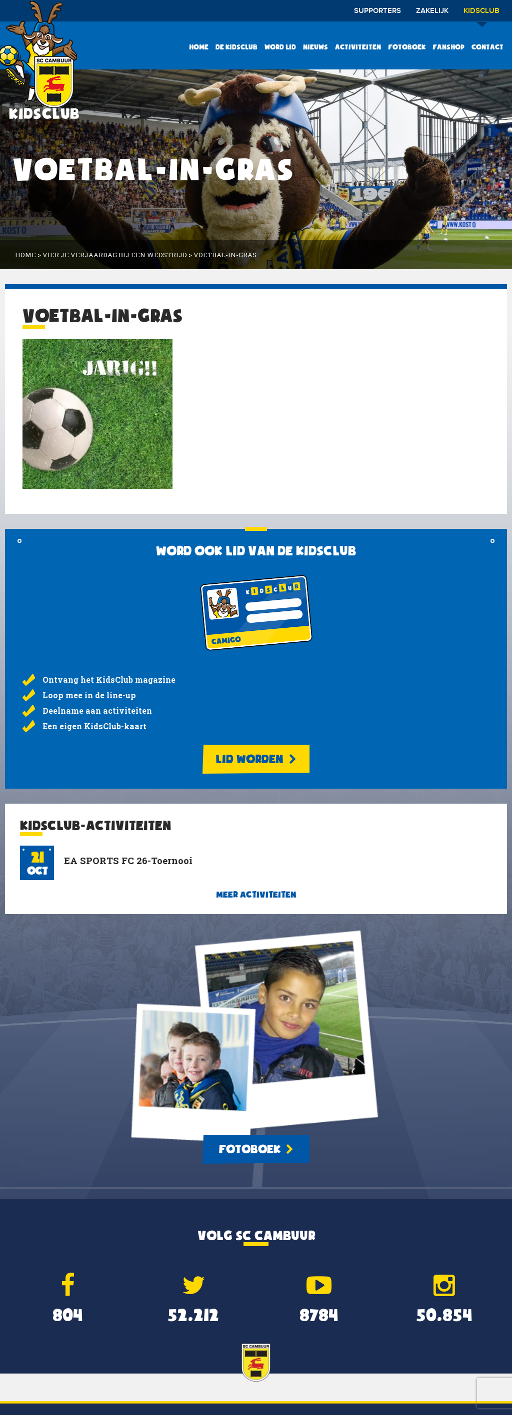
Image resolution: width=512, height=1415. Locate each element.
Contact (488, 46)
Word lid (280, 46)
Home (198, 46)
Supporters (377, 10)
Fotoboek (407, 46)
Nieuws (315, 46)
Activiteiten (358, 46)
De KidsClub (237, 46)
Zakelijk (432, 10)
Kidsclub (482, 14)
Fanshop (448, 46)
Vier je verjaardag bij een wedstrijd (114, 254)
